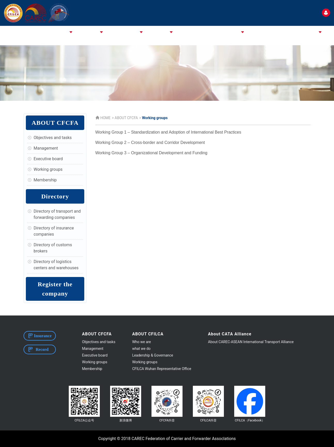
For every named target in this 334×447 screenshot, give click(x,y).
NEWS (249, 32)
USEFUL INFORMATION (297, 32)
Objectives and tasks (53, 137)
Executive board (48, 158)
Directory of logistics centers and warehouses (56, 264)
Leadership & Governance (152, 355)
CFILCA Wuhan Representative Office (161, 369)
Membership (45, 180)
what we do (141, 348)
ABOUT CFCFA (56, 32)
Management (46, 148)
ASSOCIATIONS (186, 32)
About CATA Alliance (121, 32)
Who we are (141, 342)
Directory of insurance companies (54, 231)
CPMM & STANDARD (222, 32)
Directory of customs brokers (53, 247)
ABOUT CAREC (156, 32)
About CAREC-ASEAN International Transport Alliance (251, 342)
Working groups (48, 169)
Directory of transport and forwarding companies (57, 214)
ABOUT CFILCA (86, 32)
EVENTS (266, 32)
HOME (34, 32)
